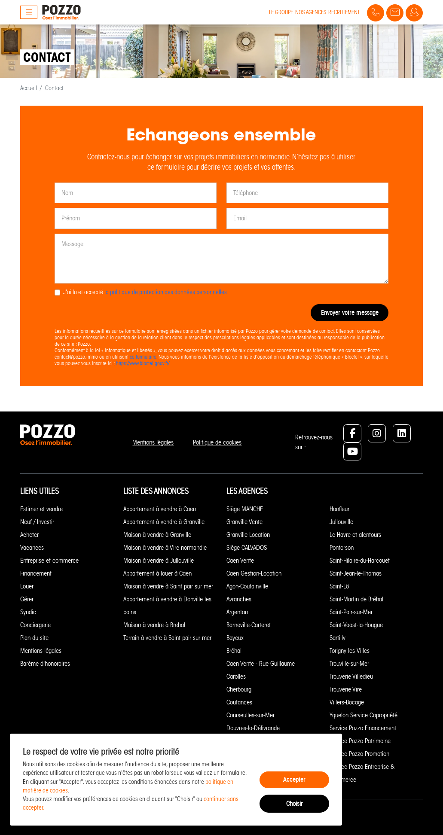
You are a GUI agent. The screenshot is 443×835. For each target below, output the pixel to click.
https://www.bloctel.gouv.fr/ (142, 363)
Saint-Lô (339, 586)
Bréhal (233, 651)
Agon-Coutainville (247, 586)
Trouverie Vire (346, 689)
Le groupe (281, 12)
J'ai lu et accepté (145, 292)
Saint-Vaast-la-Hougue (356, 625)
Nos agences (310, 12)
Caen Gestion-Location (253, 573)
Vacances (32, 548)
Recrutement (344, 12)
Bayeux (235, 638)
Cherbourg (238, 689)
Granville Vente (244, 522)
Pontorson (342, 548)
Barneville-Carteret (248, 625)
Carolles (236, 676)
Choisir (294, 804)
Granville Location (248, 535)
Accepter (294, 779)
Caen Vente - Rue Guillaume (260, 663)
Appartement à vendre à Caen (159, 509)
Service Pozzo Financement (363, 728)
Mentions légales (153, 442)
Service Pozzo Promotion (359, 754)
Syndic (28, 612)
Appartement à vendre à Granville (164, 522)
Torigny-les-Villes (350, 651)
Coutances (239, 702)
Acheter (29, 535)
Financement (36, 573)
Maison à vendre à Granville (157, 535)
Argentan (237, 612)
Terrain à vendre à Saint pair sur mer (167, 638)
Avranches (238, 599)
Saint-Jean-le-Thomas (356, 573)
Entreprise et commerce (49, 560)
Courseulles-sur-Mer (250, 715)
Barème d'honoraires (45, 663)
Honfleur (339, 509)
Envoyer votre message (350, 312)
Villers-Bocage (347, 702)
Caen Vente (240, 560)
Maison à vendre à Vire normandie (165, 548)
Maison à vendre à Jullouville (158, 560)
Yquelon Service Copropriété (363, 715)
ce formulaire (143, 357)
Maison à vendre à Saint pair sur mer (168, 586)
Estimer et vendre (41, 509)
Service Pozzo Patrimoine (360, 741)
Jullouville (341, 522)
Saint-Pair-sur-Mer (351, 612)
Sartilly (337, 638)
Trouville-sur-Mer (349, 663)
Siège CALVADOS (246, 548)
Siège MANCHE (244, 509)
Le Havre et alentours (355, 535)
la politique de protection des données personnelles (165, 292)
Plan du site (34, 638)
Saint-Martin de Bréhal (356, 599)
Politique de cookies (217, 442)
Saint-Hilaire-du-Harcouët (360, 560)
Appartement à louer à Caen (157, 573)
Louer (27, 586)
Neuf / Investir (37, 522)
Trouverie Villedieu (351, 676)
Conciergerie (35, 625)
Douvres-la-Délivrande (253, 728)
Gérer (27, 599)
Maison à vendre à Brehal (154, 625)
